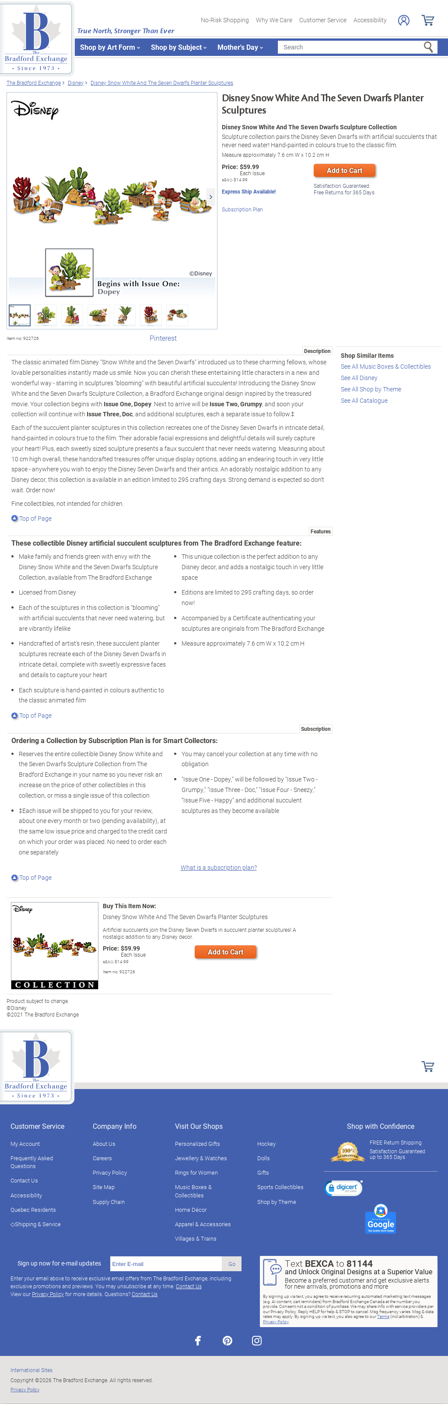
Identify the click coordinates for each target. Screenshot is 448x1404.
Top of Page (31, 518)
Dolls (263, 1158)
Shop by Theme (276, 1202)
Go (231, 1264)
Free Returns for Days (344, 188)
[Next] (210, 197)
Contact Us (24, 1180)
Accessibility (370, 20)
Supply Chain (109, 1202)
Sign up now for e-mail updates (59, 1263)
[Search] (358, 47)
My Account (25, 1144)
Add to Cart (344, 170)
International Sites (31, 1369)
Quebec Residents (33, 1210)
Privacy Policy (110, 1172)
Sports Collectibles (280, 1187)
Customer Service (322, 20)
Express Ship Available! (249, 191)
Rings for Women (196, 1172)
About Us (104, 1144)
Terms (383, 1316)
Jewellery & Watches (201, 1158)
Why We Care (274, 20)
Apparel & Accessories (203, 1224)
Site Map (104, 1187)
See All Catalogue (364, 400)
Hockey (266, 1144)
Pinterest (163, 337)
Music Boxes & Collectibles (193, 1191)
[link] (343, 1189)
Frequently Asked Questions (31, 1162)
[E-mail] (166, 1263)
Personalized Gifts (197, 1144)
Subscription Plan (242, 208)
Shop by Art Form (107, 47)
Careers (102, 1158)
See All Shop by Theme (371, 389)
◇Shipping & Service (35, 1224)
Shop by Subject (176, 47)
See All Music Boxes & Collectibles (386, 366)
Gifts (263, 1172)
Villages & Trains (196, 1238)
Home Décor (190, 1210)
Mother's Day (237, 47)
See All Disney (359, 377)
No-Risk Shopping (225, 20)
